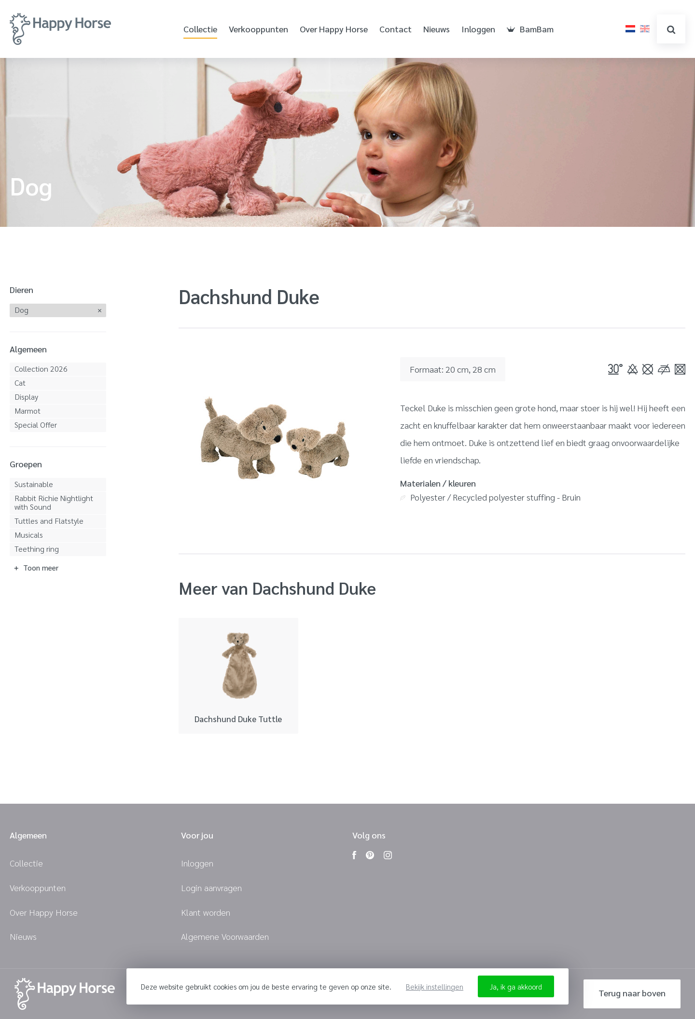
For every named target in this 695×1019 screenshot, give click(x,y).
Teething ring (36, 549)
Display (26, 396)
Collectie (200, 29)
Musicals (28, 535)
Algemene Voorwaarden (225, 936)
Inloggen (478, 29)
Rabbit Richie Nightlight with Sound (53, 502)
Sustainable (33, 484)
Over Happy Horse (334, 29)
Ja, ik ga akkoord (516, 986)
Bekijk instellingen (434, 986)
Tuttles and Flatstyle (48, 521)
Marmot (27, 410)
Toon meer (40, 567)
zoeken (671, 30)
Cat (20, 382)
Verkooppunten (258, 29)
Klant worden (205, 912)
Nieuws (436, 29)
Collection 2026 (41, 368)
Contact (395, 29)
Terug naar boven (632, 992)
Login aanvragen (211, 887)
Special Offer (35, 424)
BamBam (530, 29)
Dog (21, 310)
